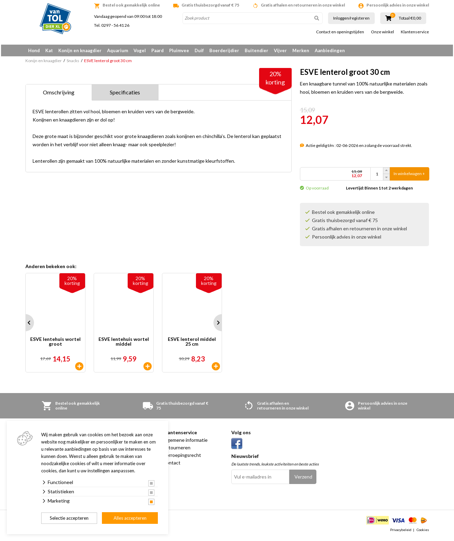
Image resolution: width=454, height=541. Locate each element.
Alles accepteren (130, 518)
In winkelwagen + (409, 176)
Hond (34, 50)
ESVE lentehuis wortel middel (123, 344)
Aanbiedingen (330, 50)
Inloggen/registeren (351, 18)
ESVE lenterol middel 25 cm (192, 344)
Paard (157, 50)
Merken (300, 50)
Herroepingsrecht (182, 457)
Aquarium (117, 50)
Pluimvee (179, 50)
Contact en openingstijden (340, 32)
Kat (49, 50)
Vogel (139, 50)
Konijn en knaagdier (80, 50)
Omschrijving (58, 94)
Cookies (423, 532)
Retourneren (176, 450)
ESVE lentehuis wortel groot (55, 344)
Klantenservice (415, 32)
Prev (25, 325)
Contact (172, 465)
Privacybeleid (400, 532)
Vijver (280, 50)
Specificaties (125, 94)
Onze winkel (382, 32)
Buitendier (256, 50)
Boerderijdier (224, 50)
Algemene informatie (185, 442)
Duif (199, 50)
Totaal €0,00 (410, 18)
